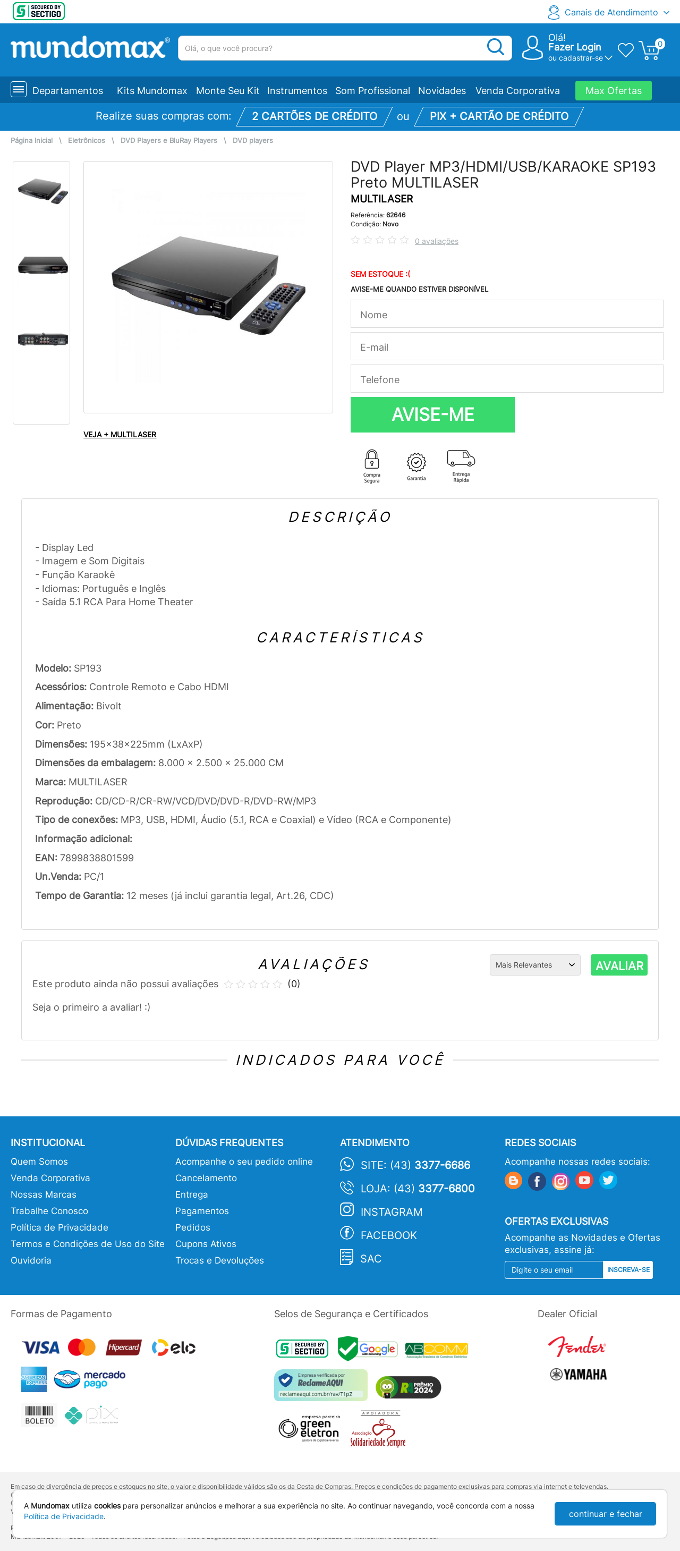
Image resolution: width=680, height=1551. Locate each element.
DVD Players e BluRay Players (169, 141)
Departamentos (67, 90)
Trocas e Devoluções (219, 1260)
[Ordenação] (535, 965)
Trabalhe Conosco (49, 1211)
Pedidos (192, 1227)
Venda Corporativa (517, 90)
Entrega (191, 1194)
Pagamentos (202, 1211)
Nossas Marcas (43, 1194)
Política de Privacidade (59, 1227)
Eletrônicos (86, 141)
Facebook (389, 1235)
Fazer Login (574, 47)
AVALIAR (619, 966)
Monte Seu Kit (228, 90)
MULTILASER (382, 199)
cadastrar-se (581, 57)
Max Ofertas (613, 90)
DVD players (253, 141)
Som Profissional (372, 90)
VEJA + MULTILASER (119, 434)
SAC (371, 1258)
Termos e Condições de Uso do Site (88, 1244)
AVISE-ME (433, 414)
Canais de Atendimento (611, 12)
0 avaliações (436, 240)
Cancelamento (206, 1178)
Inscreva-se (628, 1270)
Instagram (392, 1212)
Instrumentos (297, 90)
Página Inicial (32, 141)
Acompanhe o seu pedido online (244, 1161)
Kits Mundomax (152, 90)
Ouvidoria (31, 1260)
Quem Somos (39, 1161)
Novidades (442, 90)
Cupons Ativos (205, 1244)
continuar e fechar (605, 1513)
